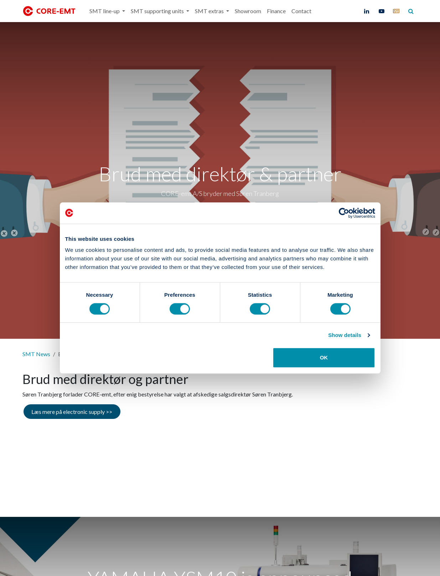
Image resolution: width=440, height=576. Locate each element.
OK (324, 357)
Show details (344, 335)
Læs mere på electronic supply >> (71, 411)
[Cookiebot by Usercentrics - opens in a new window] (344, 213)
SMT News (36, 354)
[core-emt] (396, 11)
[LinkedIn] (366, 11)
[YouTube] (381, 11)
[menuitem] (107, 11)
